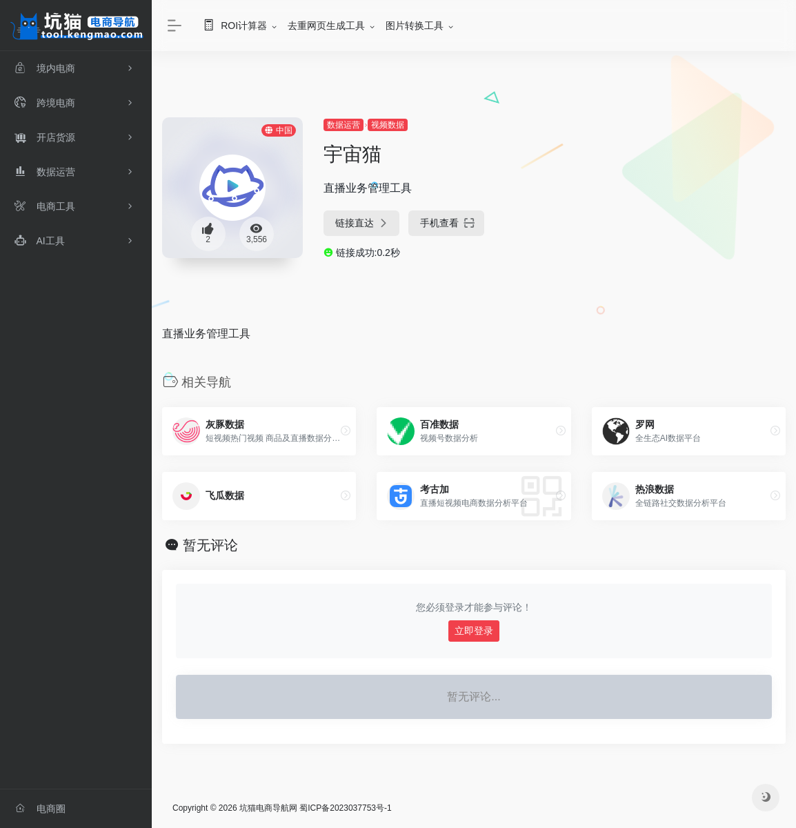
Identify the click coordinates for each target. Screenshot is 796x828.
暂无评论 (210, 545)
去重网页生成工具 (326, 25)
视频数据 (387, 125)
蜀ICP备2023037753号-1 (345, 808)
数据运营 (343, 125)
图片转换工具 (415, 25)
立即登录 (474, 630)
